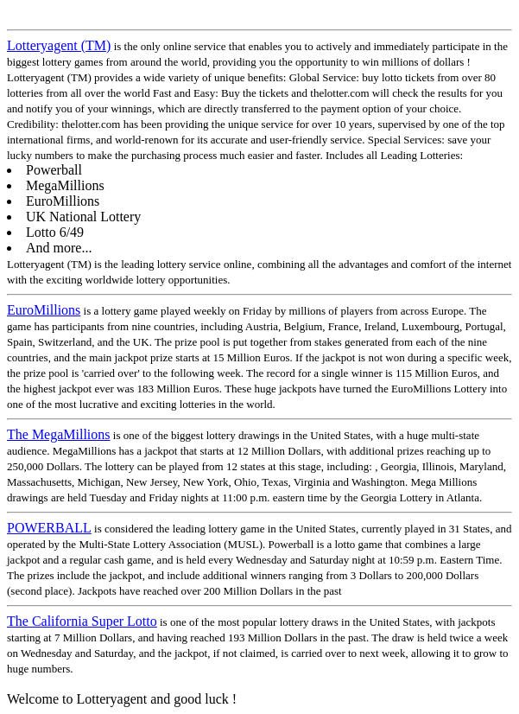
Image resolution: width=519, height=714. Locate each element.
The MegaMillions (59, 434)
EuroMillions (43, 310)
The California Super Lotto (82, 621)
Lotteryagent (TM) (59, 45)
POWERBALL (49, 527)
